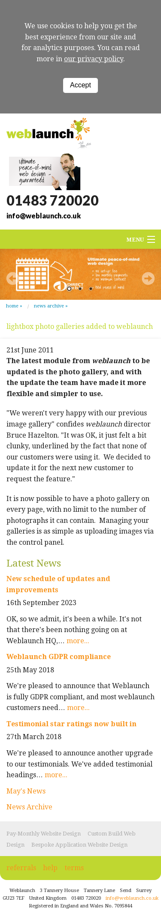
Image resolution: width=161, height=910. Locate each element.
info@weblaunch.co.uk (43, 216)
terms (74, 868)
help (50, 868)
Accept (80, 85)
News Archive (49, 306)
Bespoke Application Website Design (79, 844)
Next (148, 278)
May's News (26, 791)
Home (12, 306)
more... (78, 641)
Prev (12, 278)
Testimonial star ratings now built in (71, 724)
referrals (21, 868)
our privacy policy (93, 59)
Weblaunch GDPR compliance (58, 657)
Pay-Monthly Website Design (43, 833)
